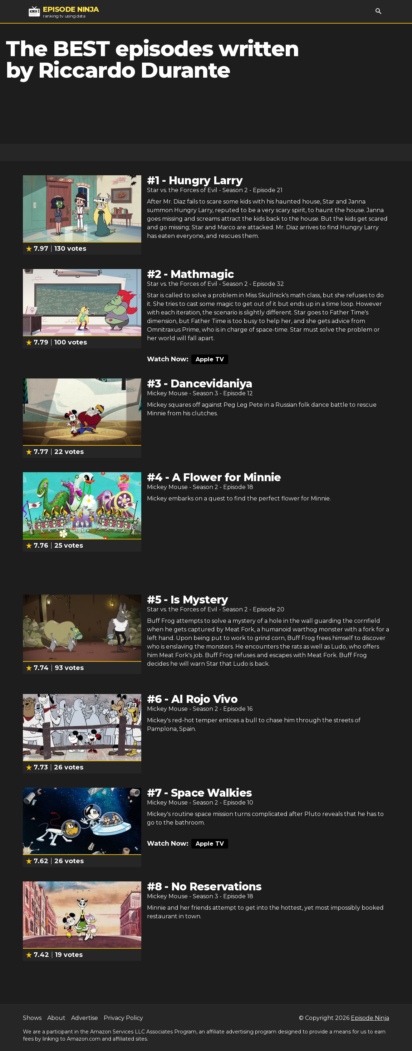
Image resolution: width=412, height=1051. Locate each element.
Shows (32, 1018)
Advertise (84, 1018)
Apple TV (210, 359)
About (56, 1018)
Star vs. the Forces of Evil (182, 190)
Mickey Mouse (167, 393)
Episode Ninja (370, 1018)
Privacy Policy (123, 1018)
